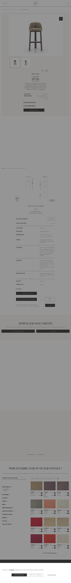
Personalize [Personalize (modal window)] (51, 575)
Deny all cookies (35, 575)
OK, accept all (19, 575)
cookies (12, 570)
